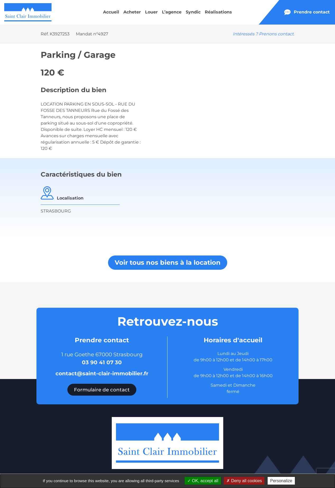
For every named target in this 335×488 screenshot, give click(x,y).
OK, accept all (202, 480)
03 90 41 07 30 (102, 362)
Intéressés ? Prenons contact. (263, 33)
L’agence (172, 12)
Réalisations (218, 12)
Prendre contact (307, 12)
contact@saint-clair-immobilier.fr (101, 373)
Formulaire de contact (102, 390)
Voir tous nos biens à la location (168, 262)
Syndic (193, 12)
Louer (151, 12)
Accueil (111, 12)
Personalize (281, 480)
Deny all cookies (244, 480)
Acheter (132, 12)
